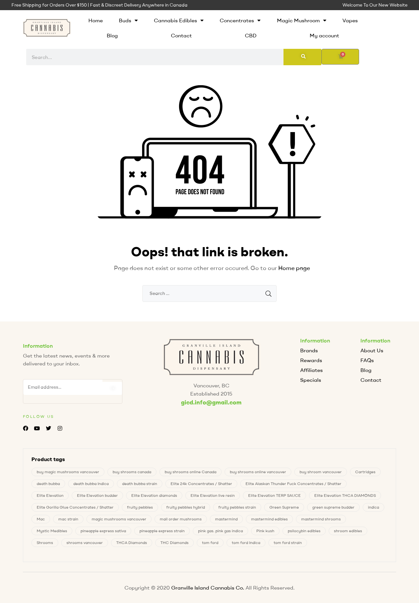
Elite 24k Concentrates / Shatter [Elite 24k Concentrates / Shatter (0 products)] (201, 483)
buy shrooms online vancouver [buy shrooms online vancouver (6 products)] (258, 471)
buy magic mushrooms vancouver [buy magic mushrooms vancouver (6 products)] (68, 471)
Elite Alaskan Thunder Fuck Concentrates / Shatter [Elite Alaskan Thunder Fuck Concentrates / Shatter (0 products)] (293, 483)
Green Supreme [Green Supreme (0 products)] (284, 507)
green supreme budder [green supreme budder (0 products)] (333, 507)
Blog (112, 35)
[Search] (302, 57)
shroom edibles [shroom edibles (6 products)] (348, 530)
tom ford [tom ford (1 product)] (210, 542)
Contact (181, 35)
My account (324, 35)
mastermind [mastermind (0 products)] (226, 518)
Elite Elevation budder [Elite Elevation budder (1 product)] (97, 495)
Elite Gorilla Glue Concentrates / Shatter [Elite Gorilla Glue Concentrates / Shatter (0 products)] (75, 507)
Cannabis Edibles (179, 20)
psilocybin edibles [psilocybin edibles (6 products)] (304, 530)
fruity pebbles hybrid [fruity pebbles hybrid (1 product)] (185, 507)
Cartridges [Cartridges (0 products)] (365, 471)
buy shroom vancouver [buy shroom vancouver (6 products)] (321, 471)
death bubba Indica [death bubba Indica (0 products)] (91, 483)
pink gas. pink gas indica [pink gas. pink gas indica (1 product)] (220, 530)
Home (95, 20)
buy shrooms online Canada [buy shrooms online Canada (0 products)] (190, 471)
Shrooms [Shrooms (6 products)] (45, 542)
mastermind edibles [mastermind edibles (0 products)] (269, 518)
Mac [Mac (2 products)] (41, 518)
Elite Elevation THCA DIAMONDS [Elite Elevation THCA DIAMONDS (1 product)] (345, 495)
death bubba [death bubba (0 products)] (48, 483)
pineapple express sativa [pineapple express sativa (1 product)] (103, 530)
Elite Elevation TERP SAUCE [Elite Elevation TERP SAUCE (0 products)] (274, 495)
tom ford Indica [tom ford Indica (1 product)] (246, 542)
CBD (251, 35)
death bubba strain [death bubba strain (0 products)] (139, 483)
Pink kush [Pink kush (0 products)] (265, 530)
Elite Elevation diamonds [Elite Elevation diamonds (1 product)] (154, 495)
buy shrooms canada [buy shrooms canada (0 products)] (132, 471)
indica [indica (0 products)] (373, 507)
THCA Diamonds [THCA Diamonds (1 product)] (131, 542)
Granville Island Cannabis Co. (207, 587)
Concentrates (240, 20)
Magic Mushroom (301, 20)
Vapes (350, 20)
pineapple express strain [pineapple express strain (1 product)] (162, 530)
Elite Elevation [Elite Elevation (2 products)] (50, 495)
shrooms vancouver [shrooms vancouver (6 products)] (84, 542)
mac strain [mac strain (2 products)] (68, 518)
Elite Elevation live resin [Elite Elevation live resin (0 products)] (213, 495)
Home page (294, 268)
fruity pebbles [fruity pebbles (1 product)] (140, 507)
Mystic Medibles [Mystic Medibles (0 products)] (52, 530)
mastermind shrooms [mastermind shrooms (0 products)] (321, 518)
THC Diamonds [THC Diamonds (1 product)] (174, 542)
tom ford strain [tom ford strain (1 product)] (288, 542)
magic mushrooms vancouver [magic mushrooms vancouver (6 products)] (119, 518)
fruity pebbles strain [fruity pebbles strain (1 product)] (237, 507)
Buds (128, 20)
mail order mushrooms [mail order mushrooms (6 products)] (181, 518)
